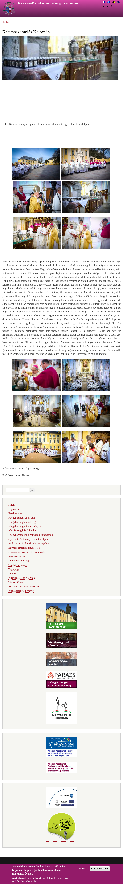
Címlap (5, 22)
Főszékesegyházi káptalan (22, 530)
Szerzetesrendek (17, 556)
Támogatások (15, 582)
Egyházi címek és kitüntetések (24, 547)
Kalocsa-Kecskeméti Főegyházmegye (48, 3)
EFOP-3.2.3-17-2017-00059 (23, 586)
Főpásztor (13, 509)
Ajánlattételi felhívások (21, 590)
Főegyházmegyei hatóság (22, 522)
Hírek (11, 504)
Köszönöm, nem (99, 870)
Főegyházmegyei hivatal (21, 517)
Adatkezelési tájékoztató (21, 577)
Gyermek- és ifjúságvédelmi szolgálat (28, 539)
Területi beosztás (17, 564)
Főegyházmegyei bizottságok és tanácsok (30, 534)
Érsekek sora (15, 513)
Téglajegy (13, 569)
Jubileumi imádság (18, 560)
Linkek (12, 573)
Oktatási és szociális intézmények (26, 552)
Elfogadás (83, 870)
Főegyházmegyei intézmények (24, 526)
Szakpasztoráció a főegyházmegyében (28, 543)
